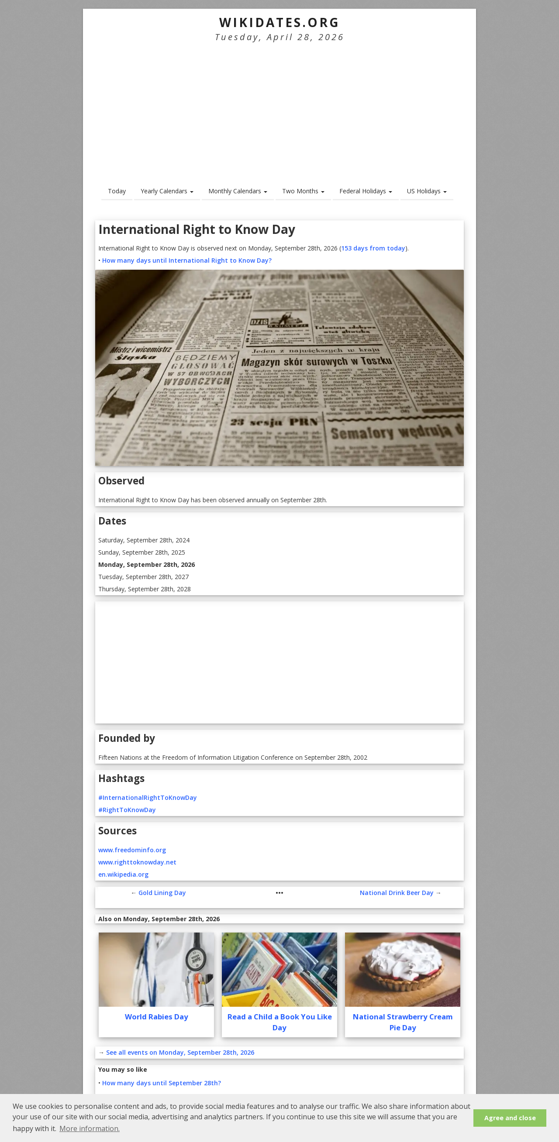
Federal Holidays (365, 191)
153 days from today (373, 248)
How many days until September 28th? (161, 1083)
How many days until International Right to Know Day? (187, 260)
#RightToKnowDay (127, 810)
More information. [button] (89, 1128)
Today (117, 191)
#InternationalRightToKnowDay (147, 797)
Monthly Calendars (237, 191)
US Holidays (427, 191)
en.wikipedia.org (123, 874)
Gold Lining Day (162, 892)
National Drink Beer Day (397, 892)
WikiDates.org (279, 22)
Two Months (303, 191)
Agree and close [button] (510, 1118)
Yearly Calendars (167, 191)
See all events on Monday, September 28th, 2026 (180, 1052)
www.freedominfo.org (132, 850)
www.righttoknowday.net (137, 862)
